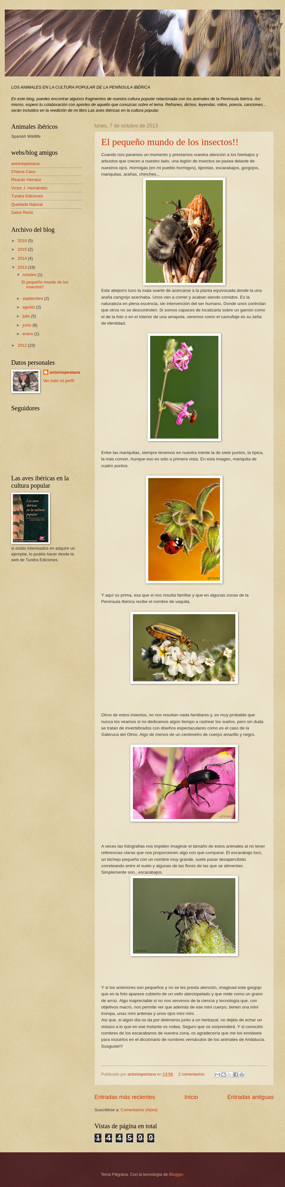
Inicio (191, 1097)
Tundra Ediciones (27, 196)
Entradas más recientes (124, 1097)
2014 (23, 258)
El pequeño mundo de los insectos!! (170, 141)
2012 (23, 345)
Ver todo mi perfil (58, 380)
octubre (29, 274)
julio (26, 316)
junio (27, 325)
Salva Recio (22, 212)
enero (28, 333)
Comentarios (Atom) (139, 1109)
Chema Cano (23, 171)
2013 (23, 267)
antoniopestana (25, 163)
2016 (23, 240)
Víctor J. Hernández (29, 188)
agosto (29, 307)
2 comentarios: (192, 1074)
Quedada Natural (27, 204)
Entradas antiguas (250, 1097)
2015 (23, 249)
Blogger (176, 1174)
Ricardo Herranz (26, 179)
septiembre (33, 298)
